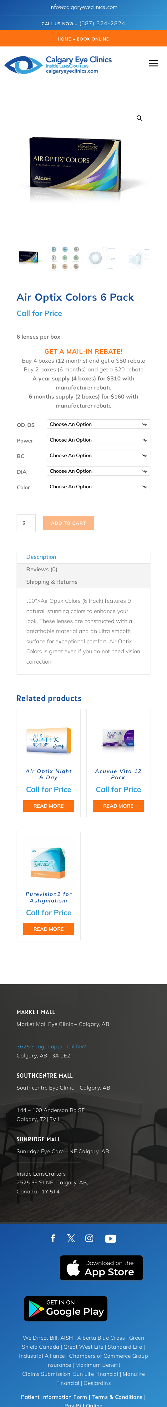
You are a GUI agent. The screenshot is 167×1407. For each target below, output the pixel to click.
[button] (139, 118)
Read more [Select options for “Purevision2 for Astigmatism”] (48, 928)
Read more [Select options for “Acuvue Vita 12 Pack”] (118, 805)
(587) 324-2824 (102, 23)
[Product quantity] (26, 523)
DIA (22, 471)
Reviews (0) (42, 568)
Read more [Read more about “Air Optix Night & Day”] (48, 805)
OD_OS (26, 424)
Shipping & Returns (52, 581)
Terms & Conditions (117, 1396)
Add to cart (68, 522)
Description (41, 556)
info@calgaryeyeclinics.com (83, 7)
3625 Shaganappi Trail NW (51, 1045)
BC (20, 455)
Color (23, 486)
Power (25, 440)
